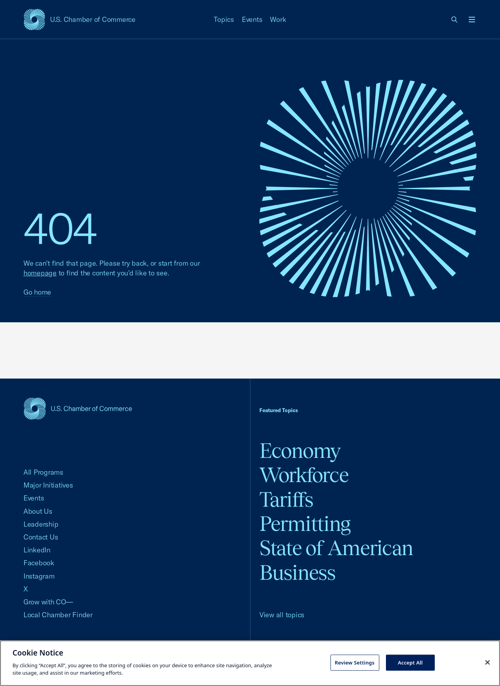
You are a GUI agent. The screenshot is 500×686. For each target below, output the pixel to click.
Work (278, 19)
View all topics (281, 614)
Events (252, 19)
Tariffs (286, 499)
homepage (40, 272)
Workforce (303, 475)
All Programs (43, 472)
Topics (224, 19)
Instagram (39, 576)
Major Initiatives (48, 485)
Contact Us (40, 536)
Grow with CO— (48, 601)
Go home (37, 292)
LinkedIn (36, 549)
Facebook (38, 562)
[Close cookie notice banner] (487, 662)
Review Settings (355, 662)
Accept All (410, 662)
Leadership (40, 524)
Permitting (304, 524)
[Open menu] (472, 19)
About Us (37, 511)
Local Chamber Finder (58, 614)
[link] (454, 19)
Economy (300, 451)
